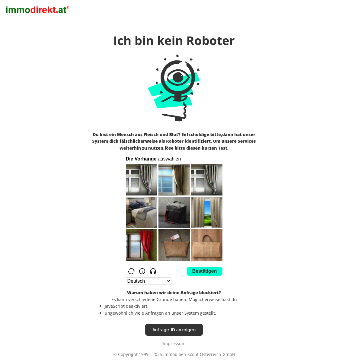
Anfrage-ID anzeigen (174, 329)
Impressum (174, 343)
